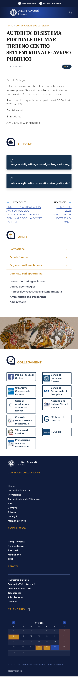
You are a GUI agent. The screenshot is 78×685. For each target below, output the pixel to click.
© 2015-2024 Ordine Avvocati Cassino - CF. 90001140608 (36, 664)
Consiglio (13, 516)
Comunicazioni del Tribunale (24, 499)
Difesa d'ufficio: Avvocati (21, 584)
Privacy (12, 512)
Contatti (12, 508)
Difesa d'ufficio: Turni (19, 588)
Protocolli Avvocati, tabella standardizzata (36, 291)
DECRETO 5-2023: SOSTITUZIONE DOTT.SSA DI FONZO (62, 214)
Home (9, 26)
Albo (10, 503)
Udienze (12, 601)
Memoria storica (17, 521)
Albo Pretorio (15, 597)
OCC (10, 559)
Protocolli (13, 550)
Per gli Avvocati (16, 541)
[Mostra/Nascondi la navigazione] (3, 12)
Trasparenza (14, 593)
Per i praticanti (16, 546)
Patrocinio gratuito (18, 580)
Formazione (14, 495)
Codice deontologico (23, 286)
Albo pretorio (18, 302)
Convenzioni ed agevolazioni (27, 281)
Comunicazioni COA (19, 490)
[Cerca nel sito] (70, 12)
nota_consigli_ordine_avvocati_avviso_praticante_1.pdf (42, 164)
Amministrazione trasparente (28, 296)
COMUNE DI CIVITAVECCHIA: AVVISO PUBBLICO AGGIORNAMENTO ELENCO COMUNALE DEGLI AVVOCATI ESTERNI (24, 214)
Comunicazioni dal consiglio (32, 26)
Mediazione (14, 554)
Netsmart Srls (15, 671)
